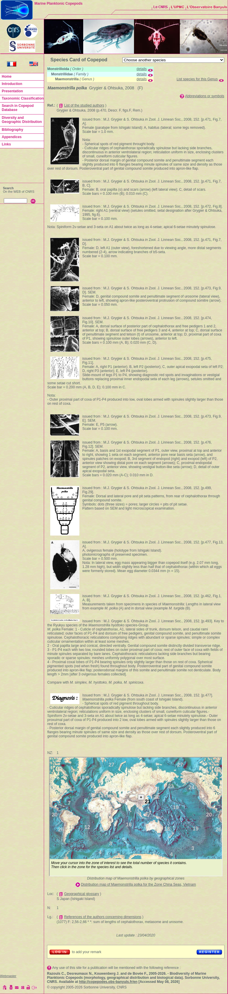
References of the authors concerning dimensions (102, 917)
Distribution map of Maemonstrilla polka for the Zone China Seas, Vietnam (138, 884)
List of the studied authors (84, 105)
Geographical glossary (81, 894)
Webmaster (8, 976)
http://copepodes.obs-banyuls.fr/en (108, 982)
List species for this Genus (197, 79)
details (142, 69)
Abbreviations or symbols (204, 96)
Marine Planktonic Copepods (58, 3)
